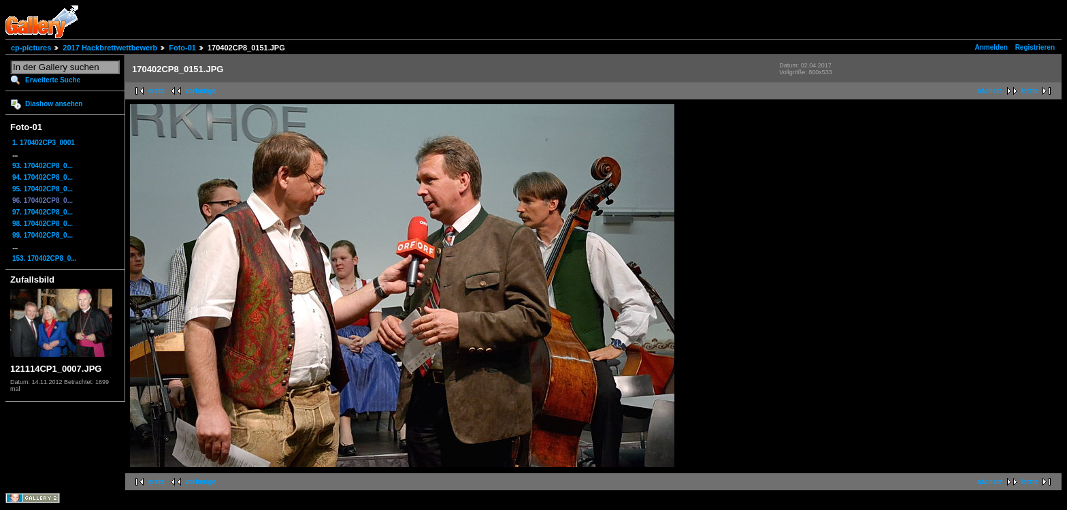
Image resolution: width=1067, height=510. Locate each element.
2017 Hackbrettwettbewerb (110, 48)
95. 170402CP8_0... (42, 189)
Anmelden (991, 47)
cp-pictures (31, 48)
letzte (1029, 91)
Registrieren (1035, 47)
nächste (990, 91)
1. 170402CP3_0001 (43, 142)
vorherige (200, 91)
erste (156, 91)
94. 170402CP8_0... (42, 177)
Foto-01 (182, 48)
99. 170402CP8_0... (42, 235)
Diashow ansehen (53, 104)
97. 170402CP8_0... (42, 212)
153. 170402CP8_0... (44, 258)
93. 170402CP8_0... (42, 166)
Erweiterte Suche (52, 80)
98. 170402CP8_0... (42, 223)
